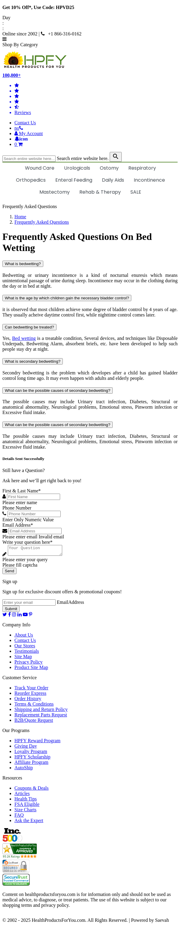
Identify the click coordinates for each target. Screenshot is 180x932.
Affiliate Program (31, 764)
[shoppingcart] (96, 144)
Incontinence (149, 180)
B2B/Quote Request (33, 722)
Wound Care (39, 168)
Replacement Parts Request (40, 716)
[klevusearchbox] (116, 157)
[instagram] (14, 616)
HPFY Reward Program (37, 742)
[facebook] (9, 616)
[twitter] (4, 616)
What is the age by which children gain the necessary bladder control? (67, 298)
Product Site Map (31, 669)
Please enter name (19, 502)
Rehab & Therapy (100, 192)
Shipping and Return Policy (41, 711)
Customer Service (19, 679)
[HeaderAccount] (28, 133)
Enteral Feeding (73, 180)
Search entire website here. (82, 158)
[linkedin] (19, 616)
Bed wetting (24, 338)
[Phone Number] (34, 514)
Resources (12, 779)
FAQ (19, 816)
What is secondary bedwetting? (32, 361)
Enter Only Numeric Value (28, 519)
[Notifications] (21, 138)
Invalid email (51, 536)
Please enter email (19, 536)
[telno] (18, 128)
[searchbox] (29, 159)
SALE (135, 192)
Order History (27, 700)
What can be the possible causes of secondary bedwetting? (57, 390)
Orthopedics (31, 180)
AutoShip (23, 769)
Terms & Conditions (33, 705)
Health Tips (25, 800)
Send (9, 572)
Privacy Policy (28, 663)
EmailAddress (70, 604)
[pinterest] (30, 616)
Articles (22, 795)
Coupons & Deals (31, 789)
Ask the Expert (28, 822)
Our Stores (24, 647)
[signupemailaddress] (29, 604)
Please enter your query (25, 561)
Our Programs (15, 732)
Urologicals (77, 168)
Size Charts (25, 811)
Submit (11, 610)
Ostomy (109, 168)
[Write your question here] (38, 551)
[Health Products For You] (90, 60)
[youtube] (25, 616)
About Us (23, 636)
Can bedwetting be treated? (29, 327)
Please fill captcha (19, 566)
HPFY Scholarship (32, 758)
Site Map (23, 658)
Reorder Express (30, 694)
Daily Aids (113, 180)
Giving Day (25, 747)
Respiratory (142, 168)
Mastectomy (54, 192)
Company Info (16, 626)
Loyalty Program (30, 753)
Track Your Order (31, 689)
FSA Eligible (26, 806)
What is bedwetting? (23, 264)
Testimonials (26, 652)
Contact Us (25, 122)
